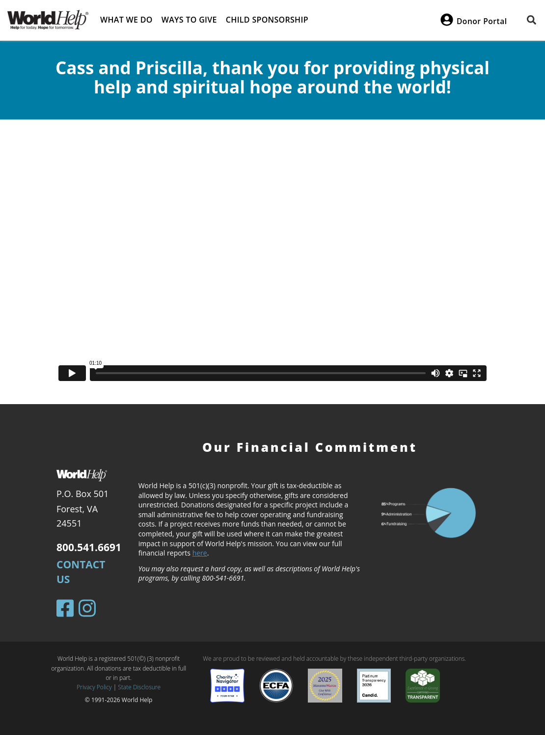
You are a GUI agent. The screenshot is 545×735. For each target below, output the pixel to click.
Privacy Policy (94, 687)
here (199, 553)
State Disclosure (139, 687)
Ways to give (189, 19)
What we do (126, 19)
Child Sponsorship (267, 19)
